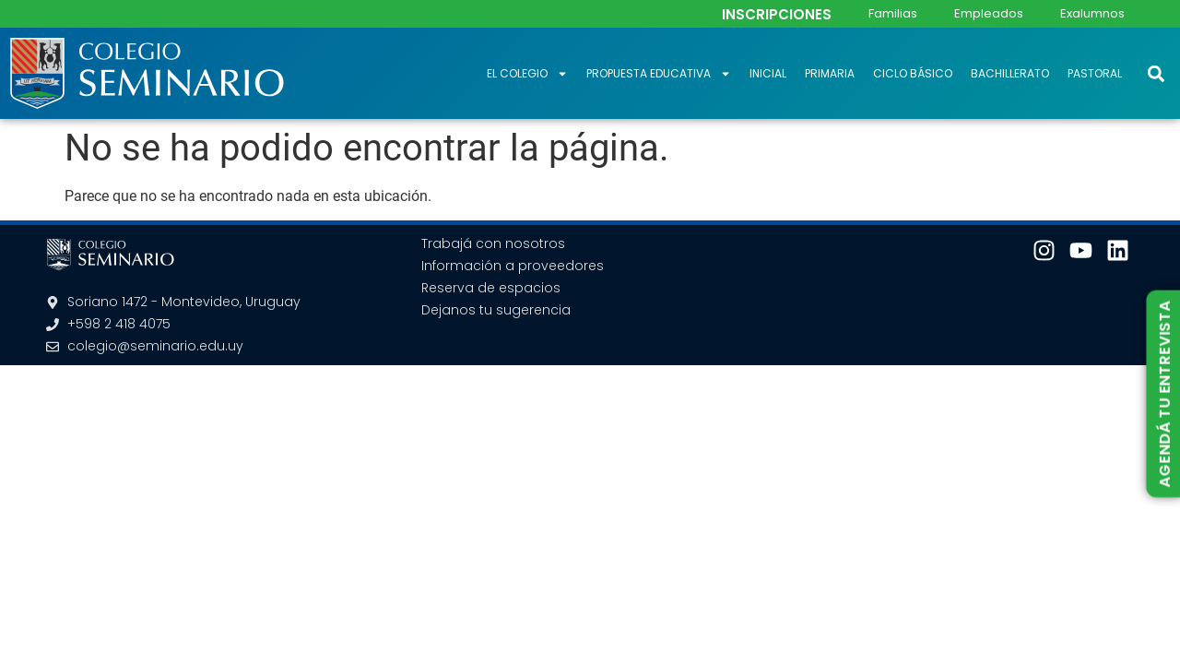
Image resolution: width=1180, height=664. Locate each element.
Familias (892, 13)
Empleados (988, 13)
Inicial (767, 73)
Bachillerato (1010, 73)
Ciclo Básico (912, 73)
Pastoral (1095, 73)
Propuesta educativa (658, 74)
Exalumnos (1092, 13)
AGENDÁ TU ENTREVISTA (1163, 394)
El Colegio (527, 74)
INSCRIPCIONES (777, 14)
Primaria (830, 73)
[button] (1155, 73)
